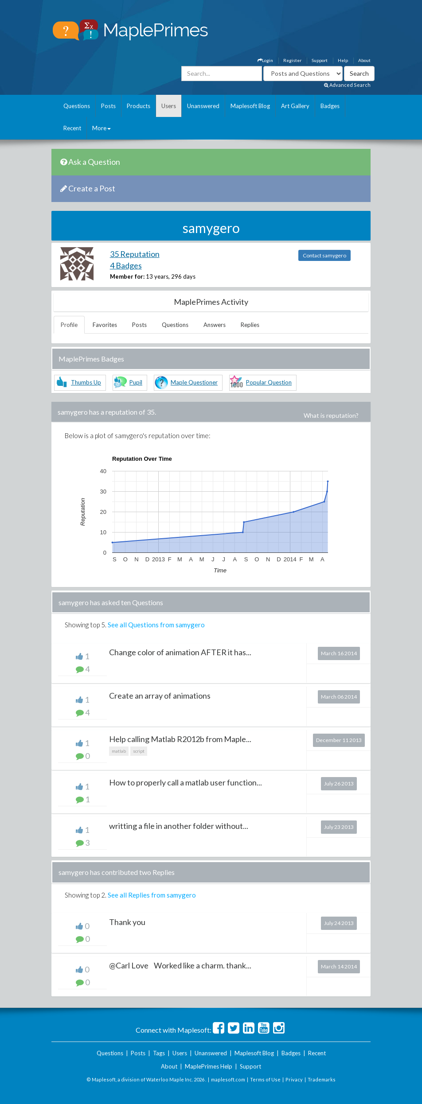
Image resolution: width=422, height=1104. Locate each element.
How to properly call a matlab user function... (185, 782)
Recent (72, 128)
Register (292, 60)
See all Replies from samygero (152, 895)
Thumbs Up (86, 382)
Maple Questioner (194, 382)
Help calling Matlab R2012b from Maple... (180, 739)
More (101, 128)
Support (320, 60)
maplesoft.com (228, 1079)
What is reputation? (331, 415)
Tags (159, 1053)
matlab (119, 751)
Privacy (294, 1079)
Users (168, 105)
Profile (69, 324)
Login (265, 60)
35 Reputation (135, 254)
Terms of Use (265, 1079)
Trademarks (322, 1079)
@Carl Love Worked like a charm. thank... (180, 965)
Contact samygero (324, 255)
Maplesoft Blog (250, 105)
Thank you (127, 922)
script (139, 751)
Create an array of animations (160, 695)
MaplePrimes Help (208, 1066)
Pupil (135, 382)
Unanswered (203, 105)
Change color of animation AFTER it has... (180, 652)
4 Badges (126, 265)
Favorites (105, 324)
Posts (108, 105)
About (364, 60)
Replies (250, 324)
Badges (330, 105)
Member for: (127, 276)
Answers (214, 324)
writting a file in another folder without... (178, 826)
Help (343, 60)
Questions (76, 105)
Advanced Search (347, 85)
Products (138, 105)
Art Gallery (295, 105)
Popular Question (269, 382)
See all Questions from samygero (156, 625)
